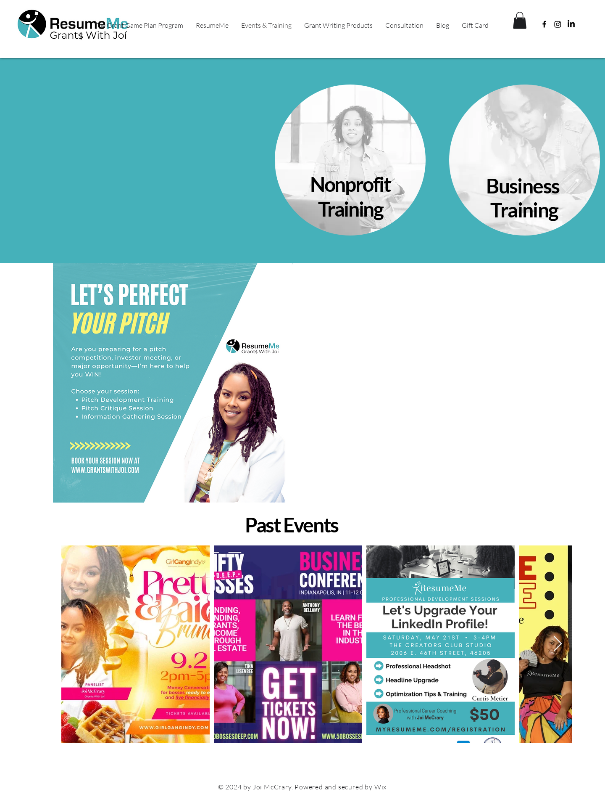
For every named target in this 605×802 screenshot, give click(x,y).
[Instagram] (557, 24)
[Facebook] (544, 24)
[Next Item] (558, 644)
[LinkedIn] (571, 24)
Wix (380, 787)
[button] (520, 20)
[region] (351, 162)
